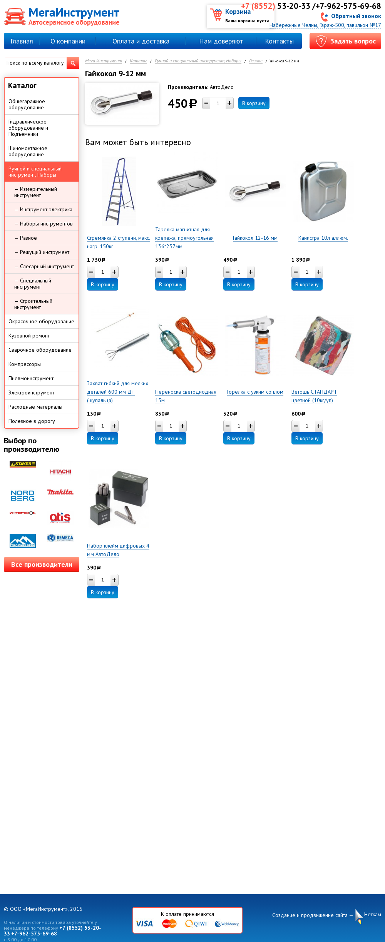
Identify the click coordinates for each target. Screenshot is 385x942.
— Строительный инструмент (33, 304)
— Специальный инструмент (32, 283)
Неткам (372, 914)
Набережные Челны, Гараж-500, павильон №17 (325, 25)
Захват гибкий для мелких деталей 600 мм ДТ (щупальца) (117, 392)
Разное (256, 60)
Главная (21, 41)
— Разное (25, 237)
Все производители (41, 564)
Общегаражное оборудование (26, 104)
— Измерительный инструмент (35, 192)
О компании (67, 41)
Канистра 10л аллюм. (323, 237)
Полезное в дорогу (31, 421)
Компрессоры (24, 364)
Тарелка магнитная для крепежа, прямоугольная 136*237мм (184, 238)
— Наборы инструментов (43, 223)
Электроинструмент (31, 392)
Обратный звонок (356, 15)
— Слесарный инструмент (44, 266)
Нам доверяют (221, 41)
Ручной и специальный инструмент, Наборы (198, 60)
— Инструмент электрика (43, 209)
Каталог (138, 60)
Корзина (238, 11)
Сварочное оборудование (40, 349)
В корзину (254, 103)
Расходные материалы (35, 406)
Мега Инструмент (103, 60)
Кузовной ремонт (29, 335)
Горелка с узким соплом (255, 391)
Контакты (279, 41)
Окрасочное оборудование (41, 321)
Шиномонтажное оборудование (27, 151)
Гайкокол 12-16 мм (255, 237)
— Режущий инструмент (41, 252)
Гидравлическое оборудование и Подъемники (28, 127)
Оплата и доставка (140, 41)
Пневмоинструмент (31, 378)
